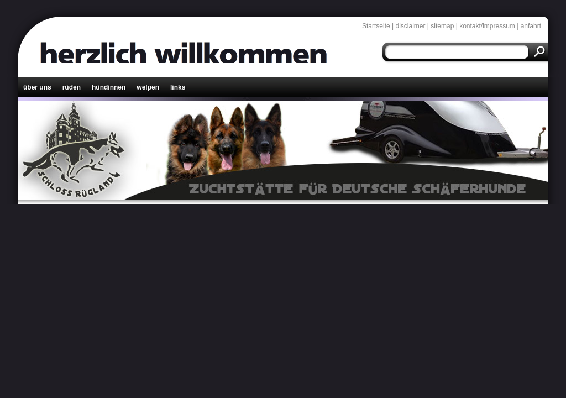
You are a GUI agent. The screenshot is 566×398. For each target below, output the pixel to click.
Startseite (376, 26)
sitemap (442, 26)
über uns (37, 87)
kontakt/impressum (487, 26)
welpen (148, 87)
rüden (71, 87)
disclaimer (411, 26)
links (177, 87)
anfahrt (531, 26)
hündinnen (108, 87)
